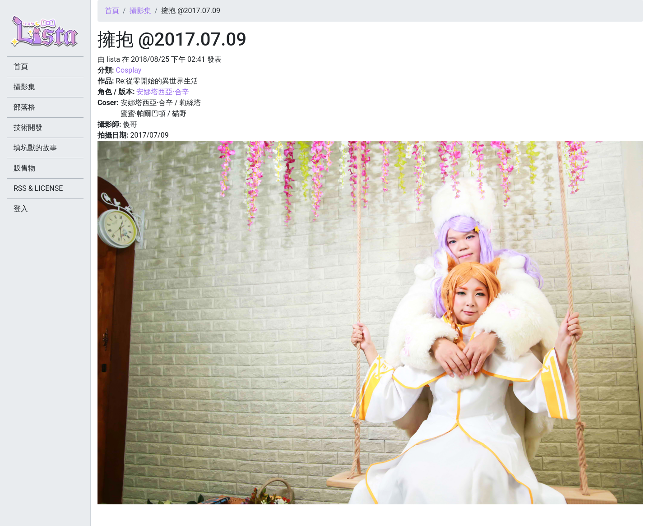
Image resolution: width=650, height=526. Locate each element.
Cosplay (128, 70)
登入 (21, 208)
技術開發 (28, 127)
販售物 (24, 168)
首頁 (112, 10)
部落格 (24, 107)
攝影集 (140, 10)
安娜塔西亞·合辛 (162, 92)
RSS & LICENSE (38, 188)
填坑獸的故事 (35, 147)
